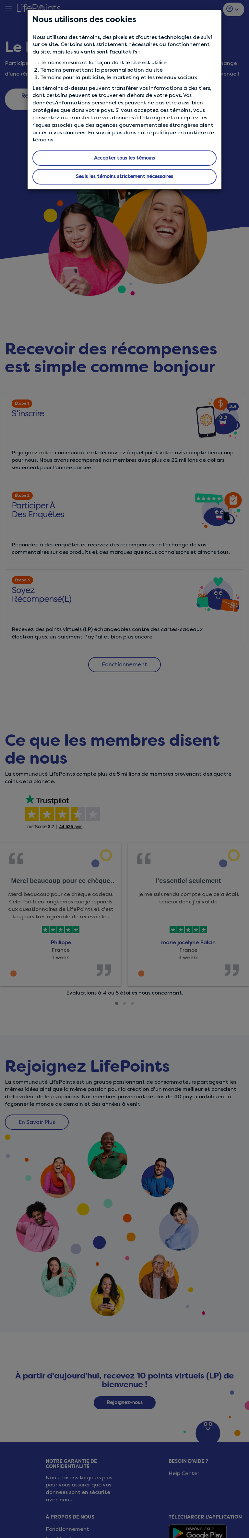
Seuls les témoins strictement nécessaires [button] (124, 176)
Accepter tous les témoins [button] (124, 158)
